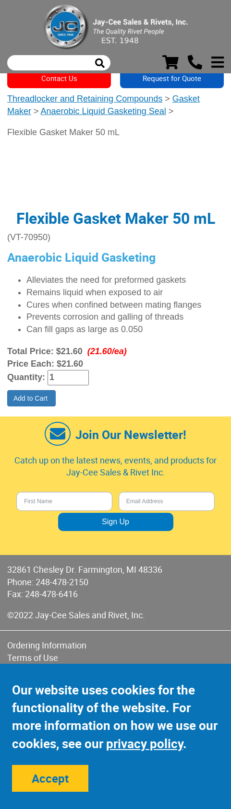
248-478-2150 (62, 582)
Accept (50, 778)
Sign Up (115, 522)
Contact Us (59, 78)
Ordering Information (46, 645)
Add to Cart (31, 398)
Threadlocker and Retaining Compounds (84, 99)
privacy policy (144, 743)
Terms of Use (32, 657)
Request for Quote (172, 78)
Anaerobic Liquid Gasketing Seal (103, 111)
